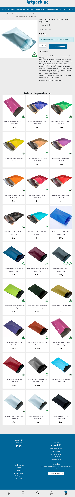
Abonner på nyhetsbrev (56, 473)
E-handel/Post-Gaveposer (14, 14)
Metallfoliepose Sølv (29, 14)
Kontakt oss (19, 470)
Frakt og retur (19, 476)
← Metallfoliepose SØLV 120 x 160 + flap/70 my (11, 18)
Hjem (3, 14)
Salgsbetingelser (18, 473)
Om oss (19, 467)
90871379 (57, 457)
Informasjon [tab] (44, 51)
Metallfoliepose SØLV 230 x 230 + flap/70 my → (27, 16)
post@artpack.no (56, 459)
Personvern (19, 478)
